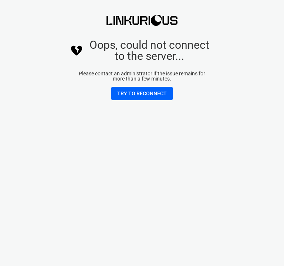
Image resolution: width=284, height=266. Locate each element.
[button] (142, 93)
